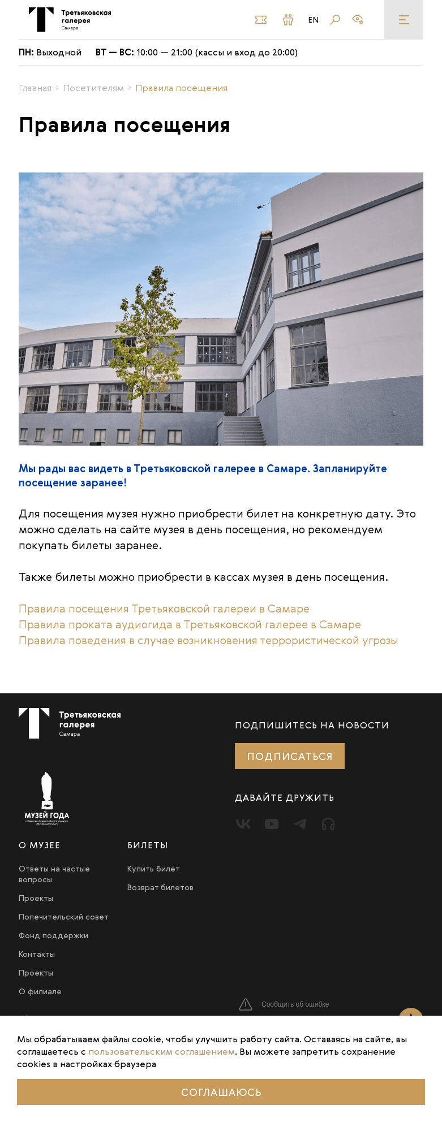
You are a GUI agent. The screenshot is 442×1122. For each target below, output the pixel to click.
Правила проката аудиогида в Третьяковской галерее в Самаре (190, 624)
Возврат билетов (160, 887)
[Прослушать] (328, 823)
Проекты (36, 897)
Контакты (37, 953)
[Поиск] (335, 20)
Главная (35, 87)
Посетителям (93, 87)
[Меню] (403, 19)
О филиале (40, 991)
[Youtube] (271, 823)
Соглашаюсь (221, 1092)
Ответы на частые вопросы (54, 873)
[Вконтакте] (243, 823)
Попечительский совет (64, 916)
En (313, 20)
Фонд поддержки (53, 935)
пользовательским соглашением (161, 1051)
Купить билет (153, 868)
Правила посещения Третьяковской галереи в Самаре (164, 608)
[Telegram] (299, 823)
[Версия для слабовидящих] (357, 20)
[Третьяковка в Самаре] (70, 19)
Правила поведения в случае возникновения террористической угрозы (208, 640)
